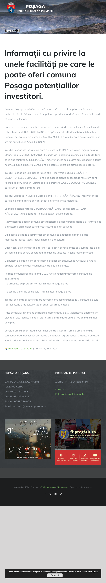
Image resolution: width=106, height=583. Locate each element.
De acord (55, 575)
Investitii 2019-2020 (20, 348)
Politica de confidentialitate (71, 394)
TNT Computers (48, 487)
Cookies (59, 389)
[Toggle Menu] (99, 8)
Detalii (95, 572)
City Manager (62, 487)
